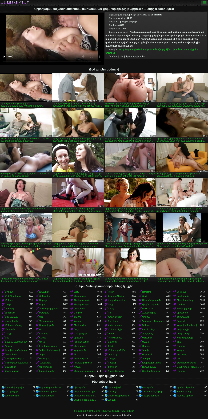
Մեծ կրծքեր (80, 333)
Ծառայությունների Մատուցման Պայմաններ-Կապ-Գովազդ (104, 411)
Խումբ (77, 367)
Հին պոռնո (80, 387)
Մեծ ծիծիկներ (13, 296)
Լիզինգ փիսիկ (150, 304)
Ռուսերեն (44, 358)
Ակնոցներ (10, 367)
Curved (42, 338)
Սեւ (41, 317)
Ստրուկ (112, 342)
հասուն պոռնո (185, 396)
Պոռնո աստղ (46, 321)
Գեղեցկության (82, 300)
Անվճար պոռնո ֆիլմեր (85, 391)
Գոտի (145, 350)
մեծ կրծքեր (11, 391)
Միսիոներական (151, 300)
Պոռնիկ (9, 308)
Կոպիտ (181, 350)
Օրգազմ (78, 338)
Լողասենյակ (149, 367)
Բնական (44, 313)
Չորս (42, 354)
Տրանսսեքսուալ (151, 371)
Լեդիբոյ (181, 371)
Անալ (111, 308)
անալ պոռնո (46, 396)
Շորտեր (112, 367)
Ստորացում (12, 371)
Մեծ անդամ (11, 317)
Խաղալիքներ (184, 308)
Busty (121, 49)
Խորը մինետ (115, 317)
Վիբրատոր (80, 346)
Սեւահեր (147, 338)
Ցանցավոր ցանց (186, 363)
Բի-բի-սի (113, 321)
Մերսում (147, 354)
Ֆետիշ (146, 358)
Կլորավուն (80, 350)
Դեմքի (8, 333)
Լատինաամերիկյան (16, 350)
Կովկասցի (183, 329)
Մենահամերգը (13, 325)
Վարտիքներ (191, 49)
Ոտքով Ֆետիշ (116, 371)
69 (75, 354)
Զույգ (76, 329)
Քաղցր (78, 321)
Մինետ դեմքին (116, 350)
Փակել (111, 333)
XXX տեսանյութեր (152, 391)
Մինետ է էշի (115, 329)
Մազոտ (78, 313)
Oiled (110, 346)
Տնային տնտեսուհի (16, 342)
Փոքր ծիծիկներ (116, 296)
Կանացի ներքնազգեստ (154, 321)
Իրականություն (48, 346)
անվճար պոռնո (48, 391)
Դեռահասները (185, 300)
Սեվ (7, 338)
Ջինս (168, 49)
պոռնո (112, 400)
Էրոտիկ (43, 333)
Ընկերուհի (80, 325)
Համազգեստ (81, 358)
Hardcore (146, 292)
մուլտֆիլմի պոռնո (118, 396)
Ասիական (79, 308)
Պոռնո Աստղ (184, 391)
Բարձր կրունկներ (15, 358)
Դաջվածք (147, 333)
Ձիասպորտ (80, 296)
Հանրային (45, 363)
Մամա (146, 342)
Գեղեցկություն (82, 304)
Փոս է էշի (113, 354)
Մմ (40, 329)
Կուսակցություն (83, 363)
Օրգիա (146, 346)
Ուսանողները (157, 49)
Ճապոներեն (149, 313)
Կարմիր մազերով (187, 325)
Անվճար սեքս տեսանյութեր (85, 400)
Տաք (110, 304)
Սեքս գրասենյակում (16, 363)
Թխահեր (44, 292)
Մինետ (9, 292)
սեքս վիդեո (15, 3)
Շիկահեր (143, 49)
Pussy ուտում (115, 338)
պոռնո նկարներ (186, 387)
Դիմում (146, 317)
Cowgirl (8, 304)
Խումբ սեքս (148, 329)
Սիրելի (43, 300)
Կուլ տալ (181, 354)
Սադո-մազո (183, 333)
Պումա (9, 346)
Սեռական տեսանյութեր (85, 396)
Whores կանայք (185, 338)
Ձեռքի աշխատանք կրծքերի (85, 371)
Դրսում (181, 321)
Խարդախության (151, 363)
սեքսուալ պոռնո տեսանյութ (51, 387)
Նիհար (146, 325)
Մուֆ (42, 342)
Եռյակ (42, 304)
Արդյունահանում (117, 300)
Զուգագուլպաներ (49, 308)
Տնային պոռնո (150, 396)
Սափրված (183, 296)
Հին (179, 342)
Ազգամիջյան (46, 325)
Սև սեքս (112, 391)
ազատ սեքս (12, 396)
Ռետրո (181, 346)
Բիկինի (112, 363)
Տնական (10, 329)
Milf (178, 358)
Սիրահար (177, 49)
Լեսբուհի (10, 313)
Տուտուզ (110, 53)
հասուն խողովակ (15, 387)
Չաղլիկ (112, 358)
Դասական (11, 354)
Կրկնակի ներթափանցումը (51, 350)
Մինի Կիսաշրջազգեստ (188, 367)
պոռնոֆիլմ (114, 387)
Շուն (144, 296)
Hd (109, 313)
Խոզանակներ (47, 371)
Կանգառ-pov (115, 325)
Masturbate (147, 308)
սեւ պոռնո (148, 387)
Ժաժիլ (77, 317)
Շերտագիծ (131, 49)
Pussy (111, 292)
